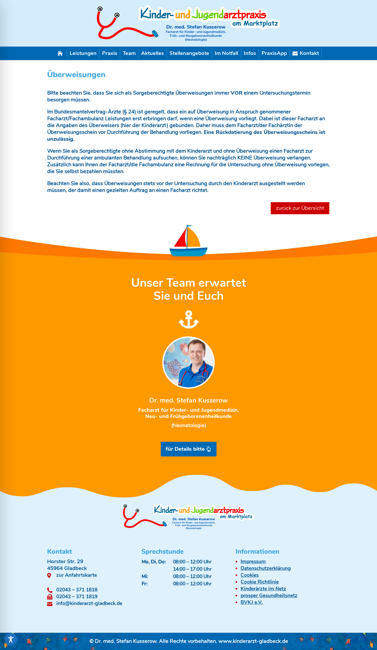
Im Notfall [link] (226, 53)
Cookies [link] (250, 575)
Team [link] (129, 53)
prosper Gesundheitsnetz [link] (269, 595)
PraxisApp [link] (274, 53)
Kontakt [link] (305, 53)
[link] (188, 39)
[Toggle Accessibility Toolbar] (11, 639)
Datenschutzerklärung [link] (266, 568)
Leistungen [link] (83, 53)
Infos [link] (250, 53)
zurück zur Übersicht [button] (300, 208)
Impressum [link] (253, 561)
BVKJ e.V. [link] (252, 602)
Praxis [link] (109, 53)
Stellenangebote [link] (189, 53)
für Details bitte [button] (185, 449)
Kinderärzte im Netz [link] (263, 588)
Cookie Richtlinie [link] (260, 582)
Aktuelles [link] (152, 53)
